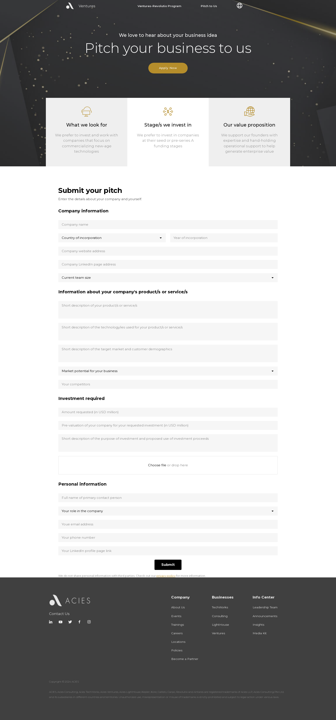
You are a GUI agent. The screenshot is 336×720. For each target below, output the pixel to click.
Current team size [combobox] (76, 278)
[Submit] (168, 565)
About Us (178, 612)
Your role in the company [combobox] (82, 511)
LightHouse (220, 629)
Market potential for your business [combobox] (89, 371)
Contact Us (59, 620)
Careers (177, 638)
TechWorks (220, 612)
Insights (258, 629)
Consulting (220, 621)
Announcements (265, 621)
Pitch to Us (209, 6)
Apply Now (168, 68)
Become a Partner (184, 664)
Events (176, 621)
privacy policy (166, 575)
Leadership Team (265, 612)
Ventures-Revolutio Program (159, 6)
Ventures (218, 638)
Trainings (177, 629)
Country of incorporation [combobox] (82, 238)
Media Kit (260, 638)
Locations (178, 646)
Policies (176, 655)
